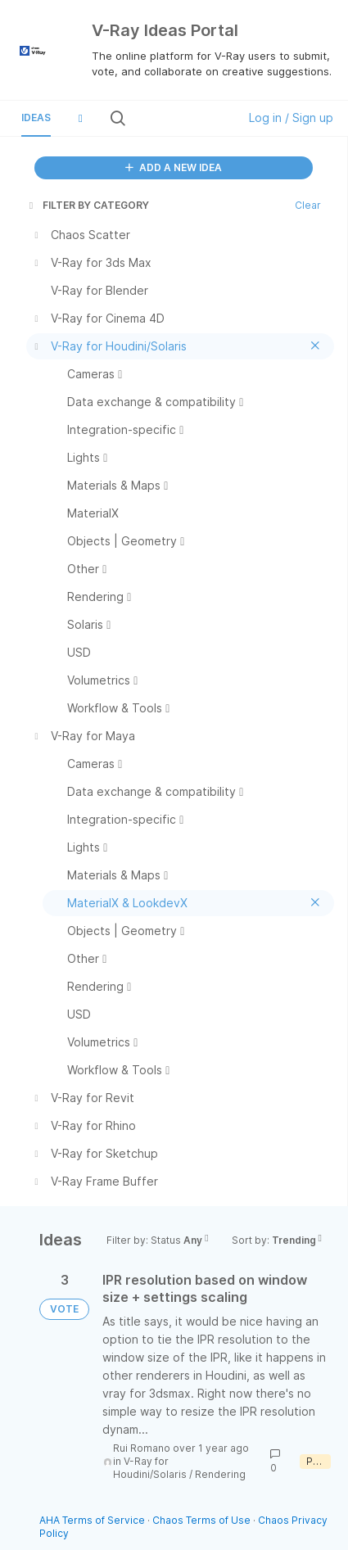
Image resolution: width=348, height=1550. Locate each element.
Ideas (36, 117)
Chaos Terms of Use (201, 1520)
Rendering (220, 1474)
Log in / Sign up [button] (291, 117)
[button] (80, 118)
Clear (308, 205)
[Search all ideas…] (180, 118)
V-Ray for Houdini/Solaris (150, 1467)
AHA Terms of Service (93, 1520)
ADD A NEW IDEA (173, 167)
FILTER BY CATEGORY (87, 205)
